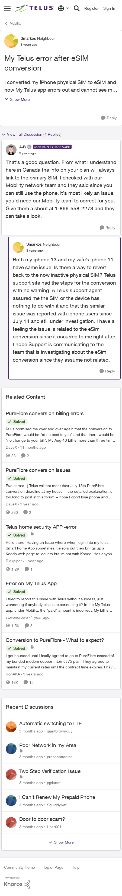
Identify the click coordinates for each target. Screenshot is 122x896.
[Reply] (109, 118)
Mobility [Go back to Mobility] (12, 23)
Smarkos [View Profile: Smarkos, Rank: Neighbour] (28, 38)
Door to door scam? (42, 819)
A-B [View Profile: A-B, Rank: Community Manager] (22, 147)
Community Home (19, 867)
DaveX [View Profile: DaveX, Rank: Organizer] (11, 447)
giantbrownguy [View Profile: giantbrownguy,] (59, 730)
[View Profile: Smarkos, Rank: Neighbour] (11, 41)
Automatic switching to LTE (50, 723)
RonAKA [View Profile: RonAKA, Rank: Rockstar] (13, 674)
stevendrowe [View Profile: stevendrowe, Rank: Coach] (17, 617)
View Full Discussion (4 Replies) (31, 134)
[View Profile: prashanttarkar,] (11, 748)
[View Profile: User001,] (11, 822)
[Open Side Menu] (7, 8)
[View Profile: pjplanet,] (11, 774)
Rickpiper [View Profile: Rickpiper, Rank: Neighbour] (14, 560)
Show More (17, 99)
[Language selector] (64, 8)
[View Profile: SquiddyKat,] (11, 800)
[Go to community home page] (35, 8)
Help (75, 867)
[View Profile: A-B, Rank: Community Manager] (11, 149)
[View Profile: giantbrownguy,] (11, 726)
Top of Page (53, 867)
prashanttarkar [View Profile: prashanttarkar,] (59, 756)
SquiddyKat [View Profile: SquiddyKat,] (56, 804)
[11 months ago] (32, 447)
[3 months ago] (31, 731)
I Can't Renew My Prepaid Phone (57, 797)
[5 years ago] (32, 674)
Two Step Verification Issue (50, 771)
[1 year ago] (28, 504)
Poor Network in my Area (47, 745)
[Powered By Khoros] (61, 883)
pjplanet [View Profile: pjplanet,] (53, 782)
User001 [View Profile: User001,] (54, 826)
